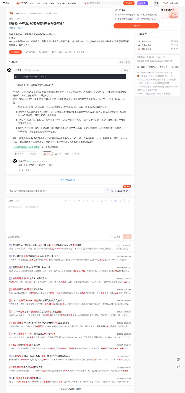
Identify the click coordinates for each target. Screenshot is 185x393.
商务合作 (163, 67)
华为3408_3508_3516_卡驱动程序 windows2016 (41, 356)
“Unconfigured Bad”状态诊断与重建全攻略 (41, 323)
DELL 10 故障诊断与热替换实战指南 (38, 300)
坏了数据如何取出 (28, 289)
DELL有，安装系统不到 (34, 334)
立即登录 (136, 26)
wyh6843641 (20, 13)
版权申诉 (141, 90)
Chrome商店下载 (144, 87)
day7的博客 (14, 326)
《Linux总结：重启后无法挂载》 (38, 311)
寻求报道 (175, 67)
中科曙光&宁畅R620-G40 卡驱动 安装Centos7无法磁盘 (47, 245)
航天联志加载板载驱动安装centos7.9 (35, 256)
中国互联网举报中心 (145, 83)
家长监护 (172, 79)
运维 (18, 18)
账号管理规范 (158, 87)
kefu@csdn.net (156, 61)
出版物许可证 (151, 90)
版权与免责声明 (171, 87)
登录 (156, 3)
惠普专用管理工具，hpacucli (31, 267)
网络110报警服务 (162, 83)
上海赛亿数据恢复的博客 (19, 348)
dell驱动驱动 (27, 378)
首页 (11, 18)
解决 (19, 154)
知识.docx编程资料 (30, 278)
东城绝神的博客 (15, 315)
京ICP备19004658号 (145, 72)
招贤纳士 (152, 67)
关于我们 (141, 67)
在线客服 (168, 61)
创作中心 (174, 3)
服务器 (12, 28)
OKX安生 (17, 70)
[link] (11, 18)
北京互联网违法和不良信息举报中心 (152, 79)
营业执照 (169, 76)
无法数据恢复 (26, 345)
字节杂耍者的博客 (16, 304)
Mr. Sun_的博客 (15, 337)
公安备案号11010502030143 (152, 76)
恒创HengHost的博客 (18, 293)
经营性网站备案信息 (164, 72)
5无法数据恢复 (28, 367)
